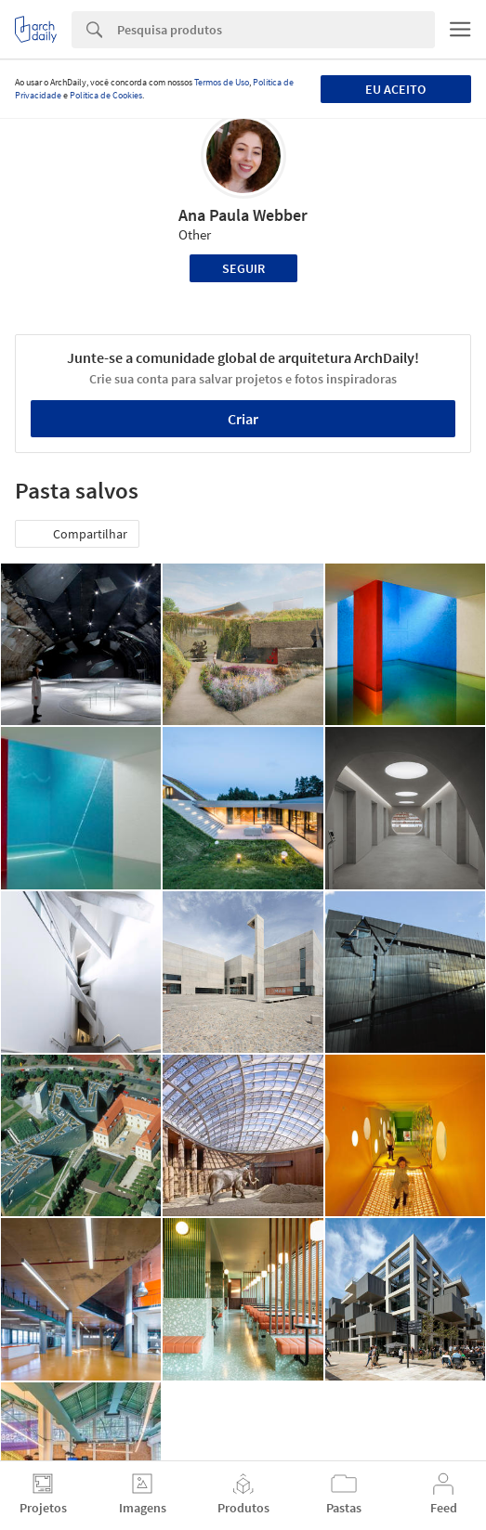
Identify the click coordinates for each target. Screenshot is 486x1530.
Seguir (243, 268)
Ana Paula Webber (243, 215)
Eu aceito (395, 89)
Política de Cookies (106, 95)
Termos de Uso (221, 82)
